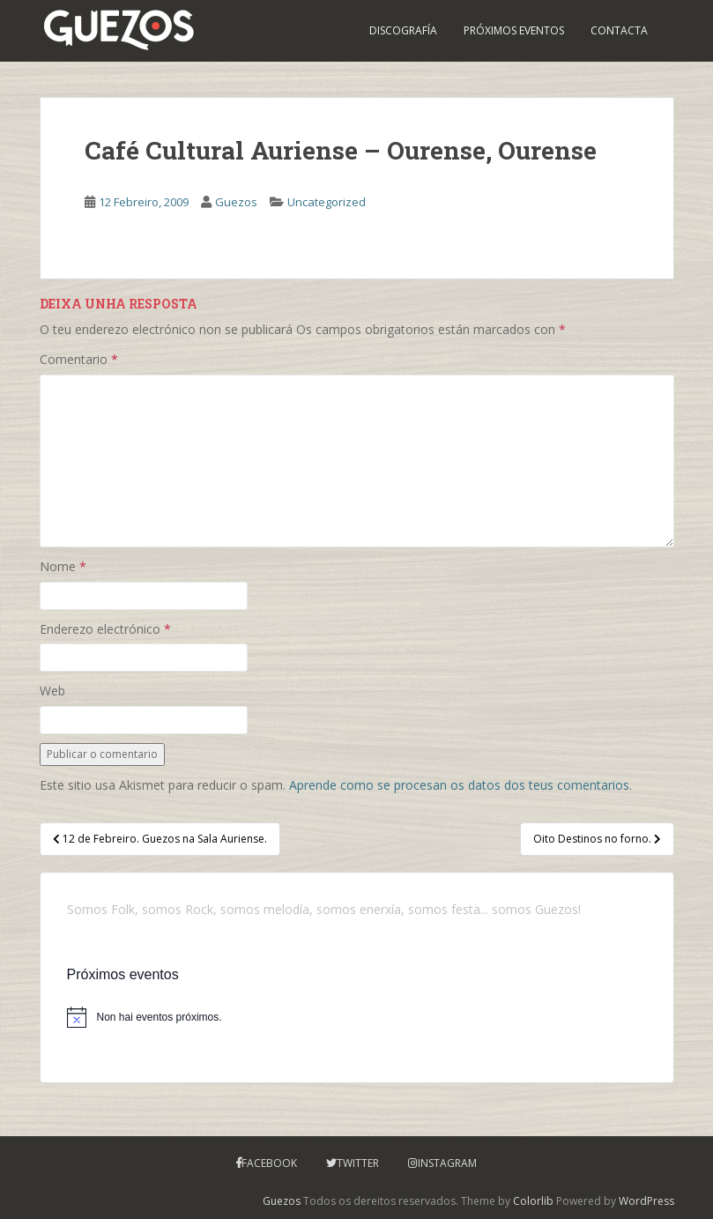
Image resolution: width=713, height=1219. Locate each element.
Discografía (403, 30)
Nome (63, 566)
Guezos (236, 202)
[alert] (357, 1017)
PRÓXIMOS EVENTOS (514, 30)
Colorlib (533, 1200)
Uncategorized (326, 202)
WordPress (646, 1200)
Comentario (79, 359)
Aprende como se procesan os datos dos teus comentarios (459, 785)
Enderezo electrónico (105, 629)
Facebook (269, 1163)
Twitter (358, 1163)
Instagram (447, 1163)
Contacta (619, 30)
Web (52, 690)
